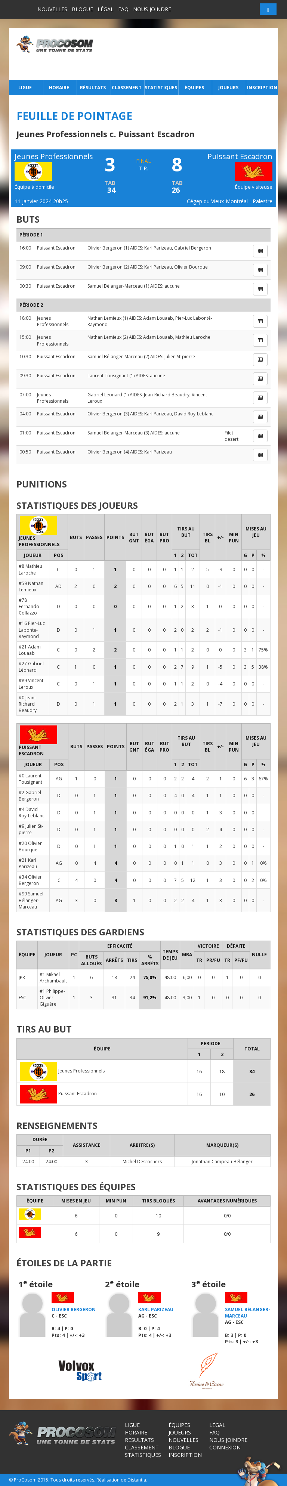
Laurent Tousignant (107, 375)
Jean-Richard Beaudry (166, 394)
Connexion (225, 1447)
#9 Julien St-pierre (31, 829)
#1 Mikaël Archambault (53, 977)
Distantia (136, 1480)
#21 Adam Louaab (30, 650)
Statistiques (161, 87)
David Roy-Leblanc (193, 414)
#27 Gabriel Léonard (31, 666)
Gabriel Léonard (104, 394)
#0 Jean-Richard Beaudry (28, 703)
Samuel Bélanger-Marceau (115, 286)
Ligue (25, 87)
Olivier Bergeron (105, 248)
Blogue (82, 9)
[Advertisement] (188, 54)
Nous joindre (152, 9)
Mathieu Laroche (192, 337)
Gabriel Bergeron (192, 248)
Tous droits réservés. (72, 1480)
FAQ (123, 9)
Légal (106, 9)
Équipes (194, 87)
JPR (22, 977)
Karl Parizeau (158, 248)
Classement (127, 87)
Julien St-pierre (179, 356)
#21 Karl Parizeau (28, 863)
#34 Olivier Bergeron (30, 880)
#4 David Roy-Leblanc (31, 812)
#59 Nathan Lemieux (31, 586)
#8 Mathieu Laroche (30, 569)
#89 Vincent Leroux (31, 683)
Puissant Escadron (56, 248)
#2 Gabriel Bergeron (30, 795)
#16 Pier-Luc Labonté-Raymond (32, 629)
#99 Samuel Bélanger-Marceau (31, 900)
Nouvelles (52, 9)
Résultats (93, 87)
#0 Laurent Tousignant (30, 779)
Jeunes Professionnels (52, 321)
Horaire (59, 87)
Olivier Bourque (191, 267)
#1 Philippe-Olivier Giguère (52, 997)
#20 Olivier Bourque (30, 846)
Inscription (262, 87)
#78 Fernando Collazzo (29, 606)
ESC (22, 997)
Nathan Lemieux (104, 318)
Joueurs (228, 87)
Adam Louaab (158, 318)
